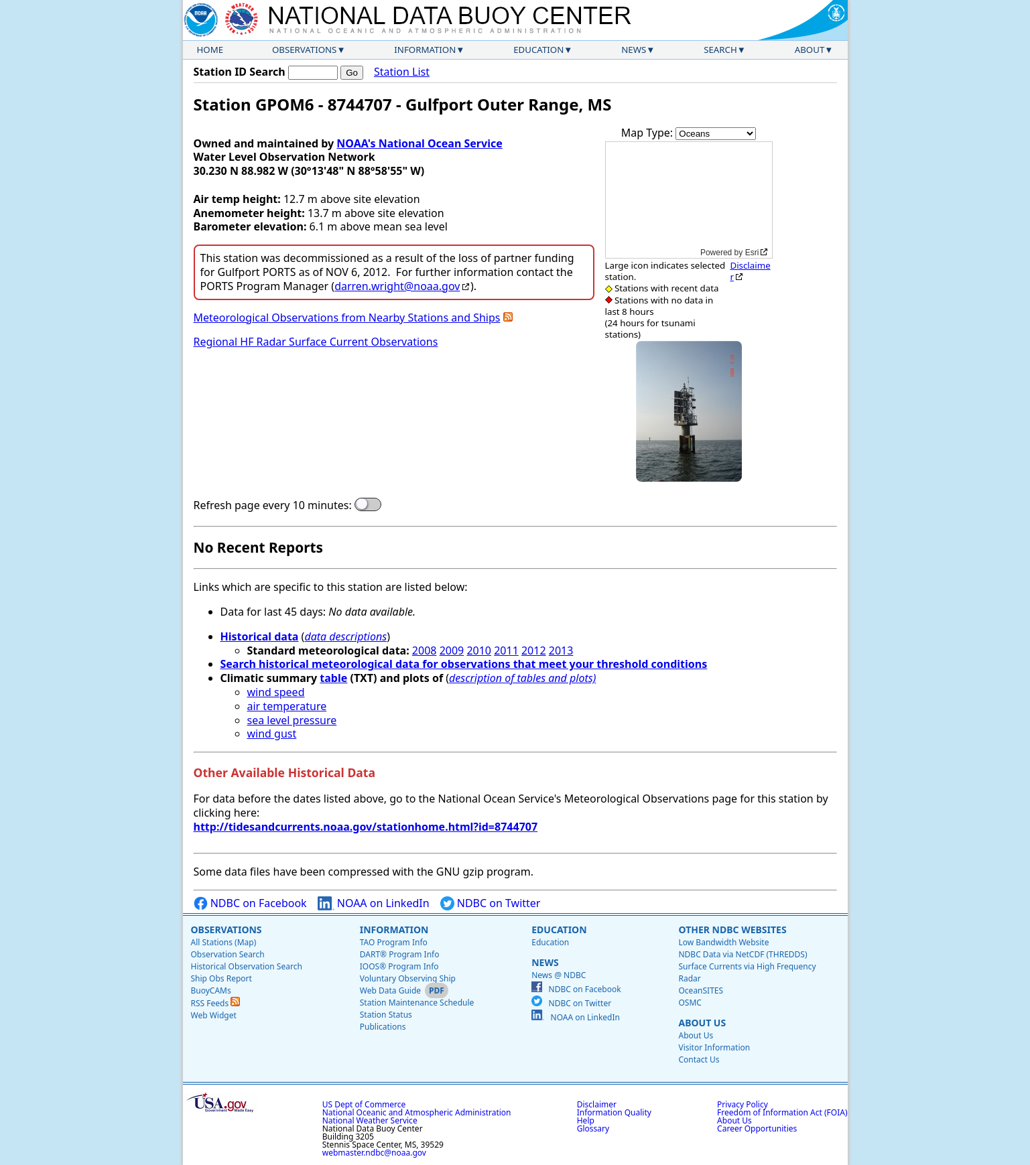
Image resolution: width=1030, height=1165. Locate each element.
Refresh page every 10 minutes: (273, 505)
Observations (304, 50)
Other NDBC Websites (732, 929)
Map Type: (648, 132)
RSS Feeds (216, 1003)
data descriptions (345, 636)
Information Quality (614, 1112)
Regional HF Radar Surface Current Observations (316, 341)
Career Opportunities (757, 1128)
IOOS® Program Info (399, 966)
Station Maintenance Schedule (417, 1002)
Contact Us (698, 1059)
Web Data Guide (390, 990)
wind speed (276, 692)
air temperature (287, 706)
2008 (424, 650)
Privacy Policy (742, 1104)
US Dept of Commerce (364, 1104)
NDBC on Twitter (490, 903)
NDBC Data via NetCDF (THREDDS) (742, 954)
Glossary (593, 1128)
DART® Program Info (400, 954)
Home (210, 50)
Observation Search (228, 954)
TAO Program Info (394, 942)
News (633, 50)
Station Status (386, 1014)
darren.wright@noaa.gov (397, 286)
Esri (752, 252)
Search (720, 50)
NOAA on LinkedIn (374, 903)
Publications (383, 1026)
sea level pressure (292, 720)
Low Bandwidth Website (723, 942)
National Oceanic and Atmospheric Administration (416, 1112)
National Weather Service (369, 1120)
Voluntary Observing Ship (408, 978)
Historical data (259, 636)
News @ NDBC (558, 975)
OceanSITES (700, 990)
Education (538, 50)
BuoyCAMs (211, 990)
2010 (478, 650)
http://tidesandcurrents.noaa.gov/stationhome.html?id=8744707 (366, 826)
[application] (689, 200)
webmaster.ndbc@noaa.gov (374, 1152)
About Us (702, 1022)
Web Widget (214, 1015)
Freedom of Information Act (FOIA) (782, 1112)
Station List (402, 72)
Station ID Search (239, 71)
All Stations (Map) (224, 942)
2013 (561, 650)
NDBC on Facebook (250, 903)
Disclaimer (750, 271)
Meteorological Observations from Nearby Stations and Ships (347, 317)
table (333, 678)
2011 (506, 650)
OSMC (689, 1002)
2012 (533, 650)
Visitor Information (714, 1047)
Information (425, 50)
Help (585, 1120)
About (810, 50)
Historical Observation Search (246, 966)
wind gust (272, 733)
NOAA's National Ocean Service (419, 143)
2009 (452, 650)
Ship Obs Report (221, 978)
